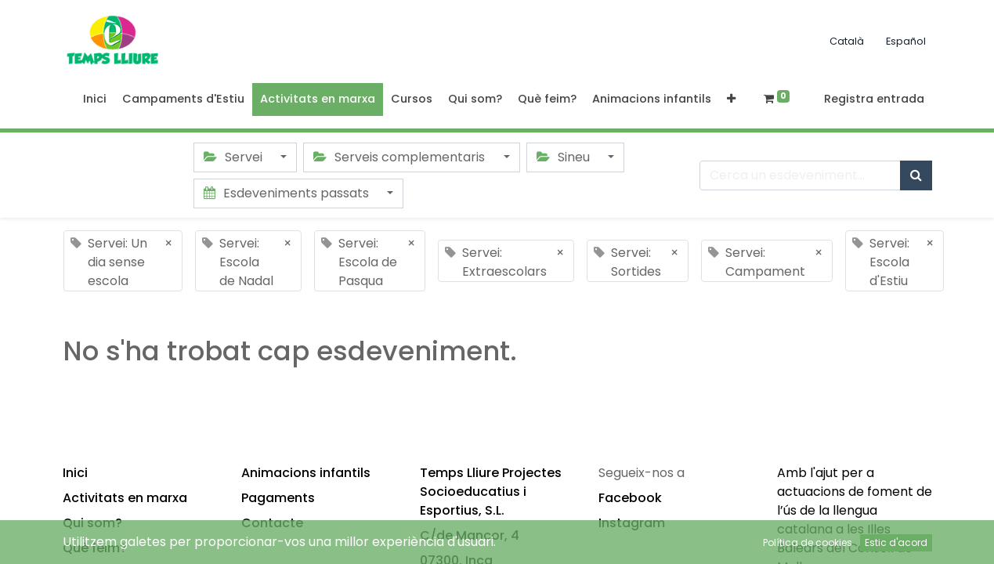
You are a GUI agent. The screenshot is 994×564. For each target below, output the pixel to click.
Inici (75, 473)
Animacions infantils (305, 473)
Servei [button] (235, 157)
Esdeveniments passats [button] (288, 193)
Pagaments (278, 498)
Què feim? (95, 548)
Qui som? (92, 523)
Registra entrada (874, 99)
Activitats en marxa (125, 498)
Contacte (272, 523)
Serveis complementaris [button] (400, 157)
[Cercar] (916, 175)
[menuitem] (94, 99)
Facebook (630, 498)
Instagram (631, 523)
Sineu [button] (565, 157)
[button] (731, 99)
